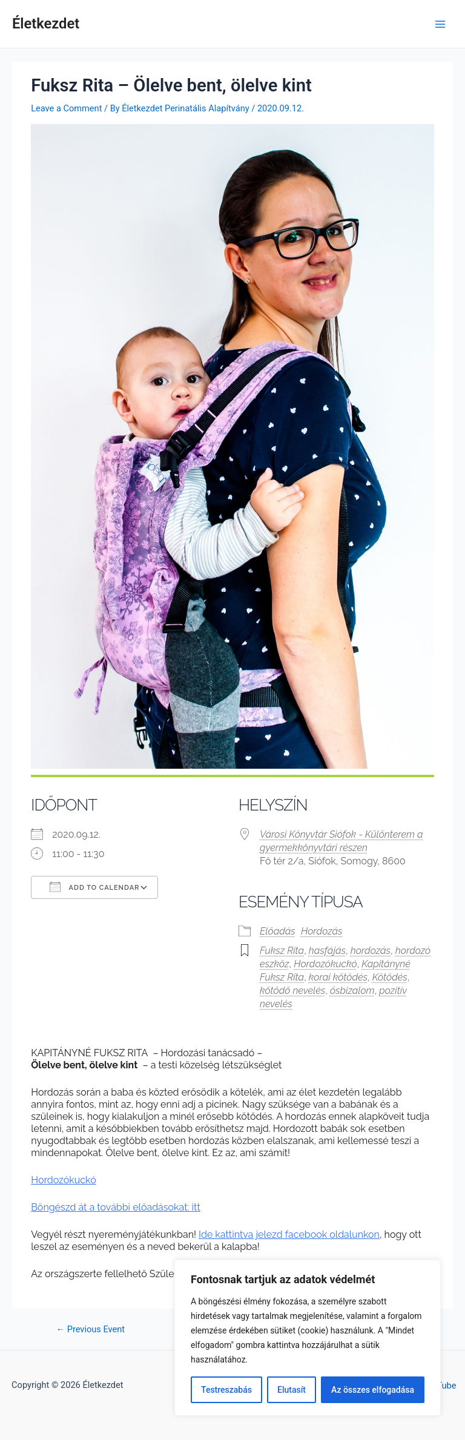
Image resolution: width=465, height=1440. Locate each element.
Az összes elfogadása (372, 1390)
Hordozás (322, 931)
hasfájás (327, 950)
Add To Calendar (94, 886)
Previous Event (90, 1329)
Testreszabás (226, 1390)
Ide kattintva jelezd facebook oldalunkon (289, 1234)
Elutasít (291, 1390)
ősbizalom (352, 990)
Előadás (277, 931)
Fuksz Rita (282, 950)
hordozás (371, 950)
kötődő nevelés (292, 990)
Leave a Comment (66, 108)
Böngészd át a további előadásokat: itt (115, 1207)
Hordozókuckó (325, 964)
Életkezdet (45, 23)
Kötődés (389, 977)
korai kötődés (338, 977)
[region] (307, 1338)
